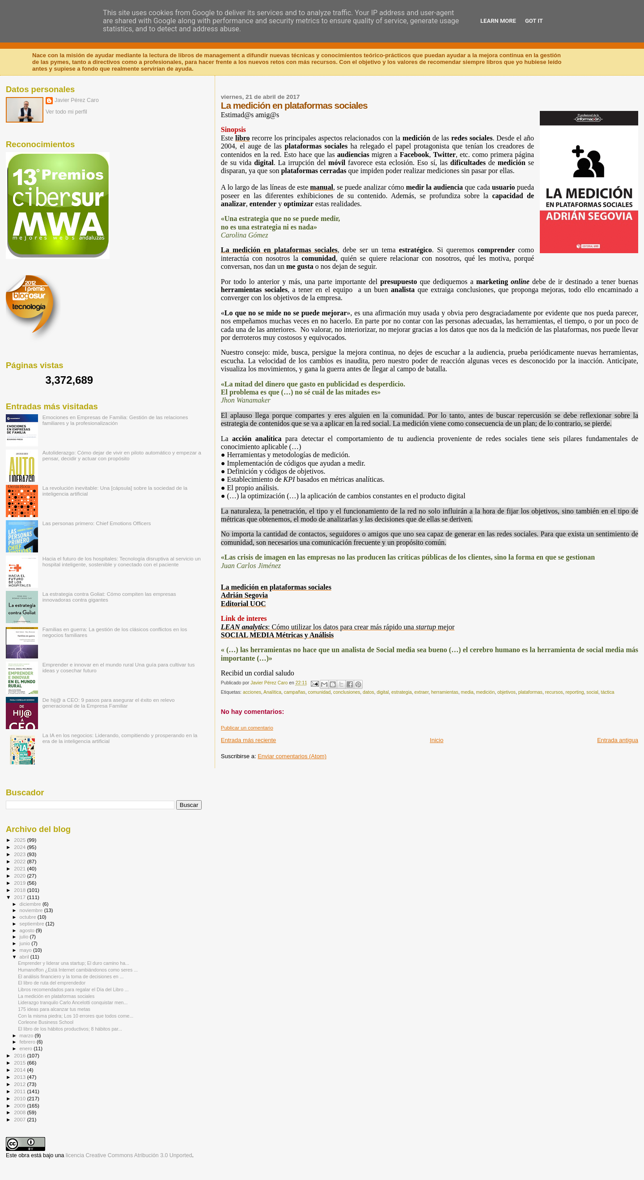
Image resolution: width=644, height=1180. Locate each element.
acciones (252, 692)
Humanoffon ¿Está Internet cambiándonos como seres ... (78, 969)
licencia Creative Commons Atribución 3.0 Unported (129, 1155)
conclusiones (346, 692)
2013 (20, 1077)
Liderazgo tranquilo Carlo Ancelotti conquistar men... (72, 1002)
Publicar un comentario (247, 727)
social (592, 692)
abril (25, 956)
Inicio (436, 740)
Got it (534, 20)
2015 (20, 1062)
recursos (554, 692)
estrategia (401, 692)
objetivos (506, 692)
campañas (294, 692)
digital (383, 692)
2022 (20, 861)
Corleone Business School (45, 1022)
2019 (20, 883)
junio (26, 943)
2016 (20, 1055)
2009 (20, 1105)
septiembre (33, 923)
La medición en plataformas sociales (56, 996)
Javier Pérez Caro (77, 100)
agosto (28, 930)
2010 (20, 1098)
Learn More (498, 20)
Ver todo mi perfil (66, 112)
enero (27, 1048)
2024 (20, 847)
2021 (20, 868)
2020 (20, 876)
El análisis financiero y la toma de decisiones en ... (70, 976)
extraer (422, 692)
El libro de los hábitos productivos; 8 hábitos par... (70, 1028)
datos (368, 692)
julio (25, 936)
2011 (20, 1091)
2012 (20, 1084)
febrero (28, 1041)
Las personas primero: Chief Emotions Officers (96, 523)
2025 (20, 840)
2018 (20, 890)
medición (485, 692)
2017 (20, 897)
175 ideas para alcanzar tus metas (54, 1009)
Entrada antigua (617, 740)
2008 (20, 1112)
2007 (20, 1119)
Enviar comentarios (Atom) (292, 756)
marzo (27, 1035)
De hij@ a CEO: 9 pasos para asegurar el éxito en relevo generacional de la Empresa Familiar (108, 703)
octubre (29, 917)
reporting (574, 692)
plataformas (530, 692)
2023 (20, 854)
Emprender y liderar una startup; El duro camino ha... (73, 963)
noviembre (32, 910)
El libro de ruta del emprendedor (51, 982)
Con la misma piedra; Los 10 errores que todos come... (75, 1016)
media (467, 692)
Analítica (272, 692)
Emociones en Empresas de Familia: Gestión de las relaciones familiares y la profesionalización (115, 420)
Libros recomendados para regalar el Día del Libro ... (73, 989)
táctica (607, 692)
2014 (20, 1070)
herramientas (444, 692)
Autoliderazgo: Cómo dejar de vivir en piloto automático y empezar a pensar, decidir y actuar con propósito (121, 455)
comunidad (319, 692)
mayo (26, 950)
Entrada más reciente (248, 740)
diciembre (31, 904)
